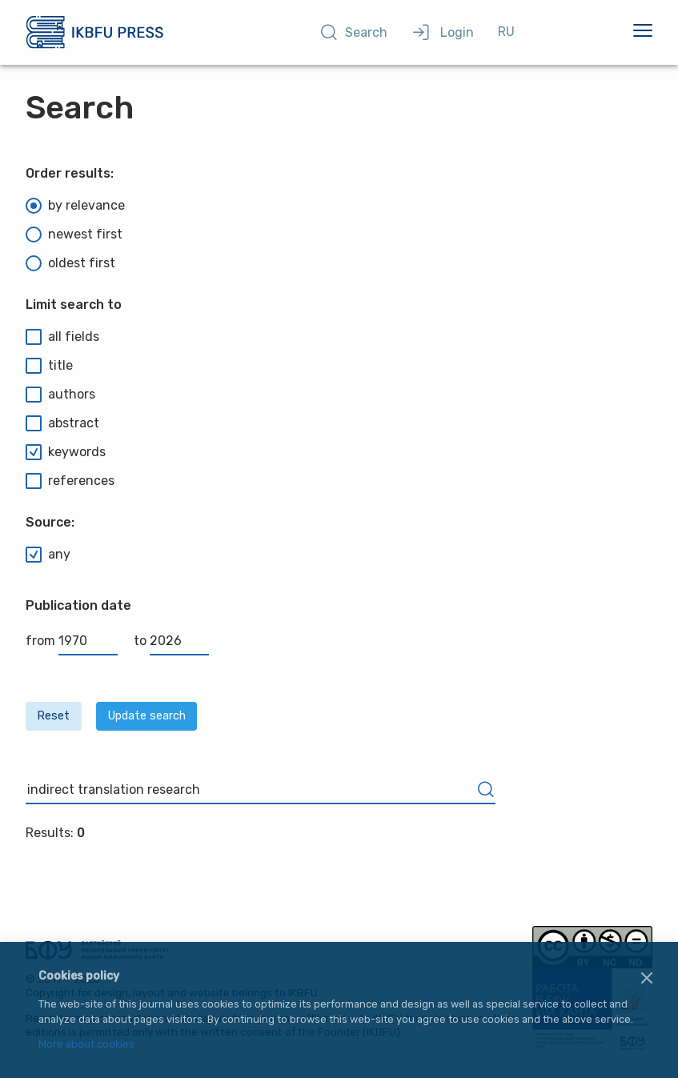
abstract (62, 423)
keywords (66, 452)
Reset (53, 716)
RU (506, 31)
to (171, 640)
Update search (147, 716)
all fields (62, 337)
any (48, 555)
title (49, 366)
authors (60, 395)
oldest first (70, 263)
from (72, 640)
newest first (74, 234)
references (70, 481)
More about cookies (86, 1045)
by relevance (75, 206)
